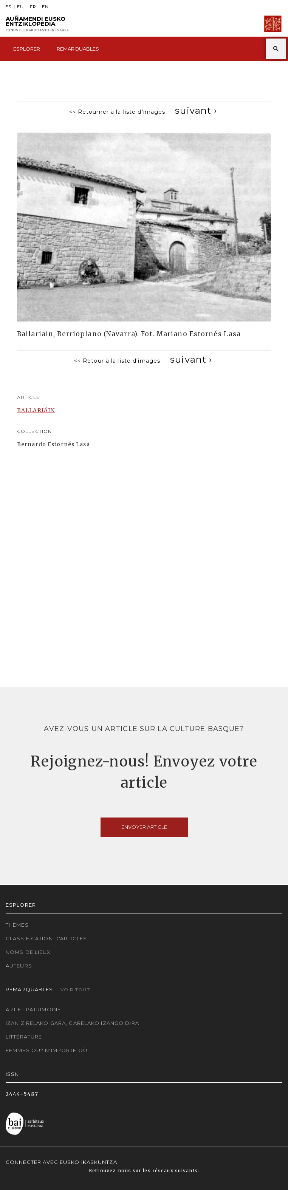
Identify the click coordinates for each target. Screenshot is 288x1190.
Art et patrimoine (33, 1009)
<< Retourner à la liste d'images (117, 111)
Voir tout (75, 989)
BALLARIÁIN (36, 410)
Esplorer (26, 49)
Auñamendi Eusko (37, 24)
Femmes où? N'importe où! (47, 1050)
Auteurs (19, 966)
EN (45, 7)
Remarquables (78, 49)
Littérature (24, 1037)
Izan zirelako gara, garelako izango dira (72, 1023)
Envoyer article (144, 827)
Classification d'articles (46, 938)
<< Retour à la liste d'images (117, 360)
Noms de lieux (28, 952)
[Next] (196, 110)
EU (20, 7)
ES (8, 7)
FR (33, 7)
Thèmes (17, 925)
